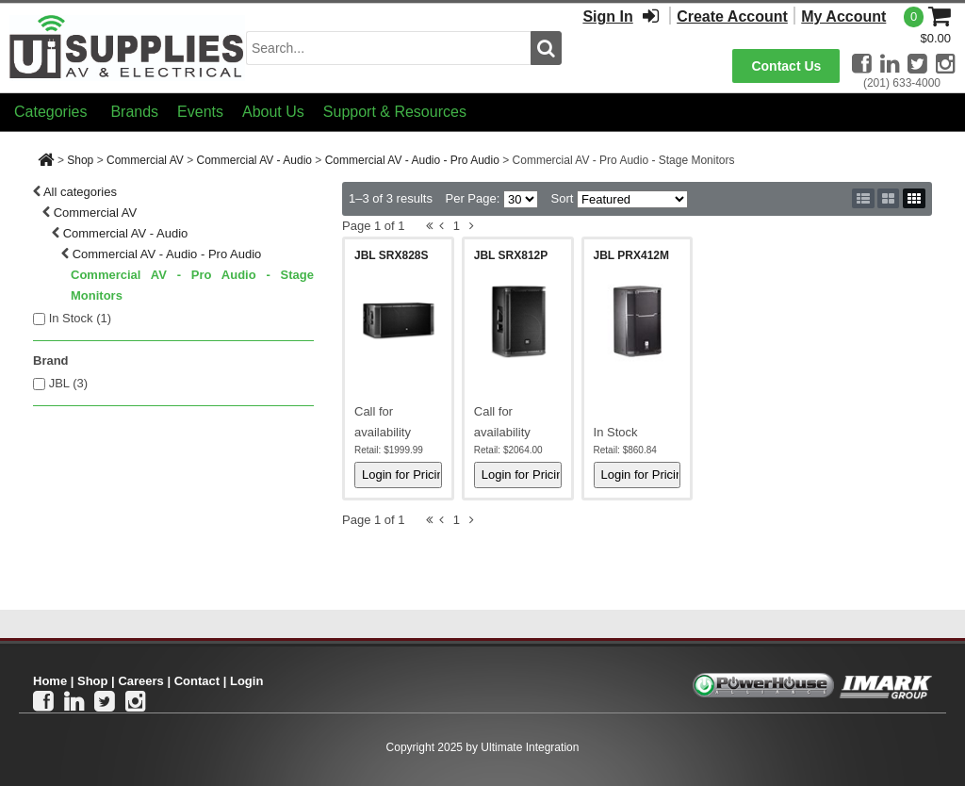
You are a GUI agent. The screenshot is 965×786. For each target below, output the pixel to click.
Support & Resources (394, 112)
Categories (50, 112)
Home (50, 681)
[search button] (546, 48)
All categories (80, 192)
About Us (273, 112)
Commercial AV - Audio (254, 160)
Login (246, 681)
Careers (140, 681)
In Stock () (80, 318)
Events (200, 112)
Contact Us (786, 66)
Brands (134, 112)
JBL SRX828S (391, 255)
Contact (197, 681)
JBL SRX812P (511, 255)
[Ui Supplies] (127, 47)
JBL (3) (68, 383)
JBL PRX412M (631, 255)
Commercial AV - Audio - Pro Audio (412, 160)
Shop (80, 160)
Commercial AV (145, 160)
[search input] (388, 48)
